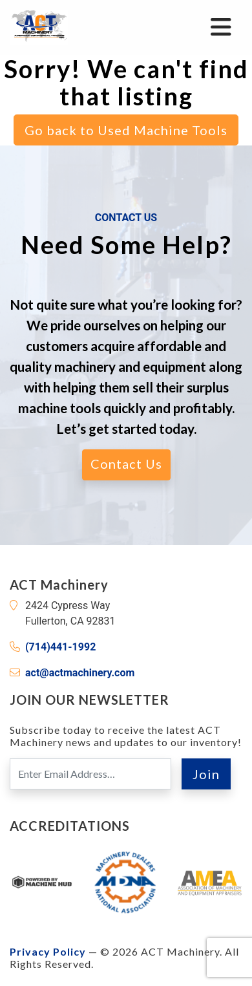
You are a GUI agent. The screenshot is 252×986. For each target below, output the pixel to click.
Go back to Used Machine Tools (126, 130)
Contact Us (126, 463)
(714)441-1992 (60, 647)
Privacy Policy (48, 951)
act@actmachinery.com (79, 673)
